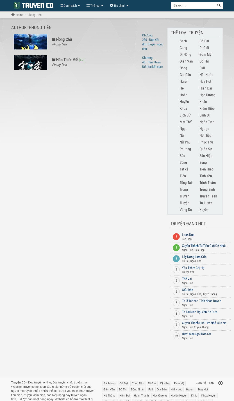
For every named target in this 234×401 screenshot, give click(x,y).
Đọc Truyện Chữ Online (33, 5)
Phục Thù (206, 142)
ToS (211, 383)
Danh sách (70, 5)
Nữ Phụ (185, 142)
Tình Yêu (206, 176)
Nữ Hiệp (205, 135)
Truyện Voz (188, 272)
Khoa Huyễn (208, 395)
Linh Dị (205, 115)
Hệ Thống (110, 395)
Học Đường (208, 95)
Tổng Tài (186, 183)
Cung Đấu (138, 383)
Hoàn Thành (141, 395)
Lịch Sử (185, 115)
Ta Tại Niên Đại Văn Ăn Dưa (199, 312)
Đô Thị (204, 61)
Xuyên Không (209, 294)
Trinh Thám (208, 183)
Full (202, 68)
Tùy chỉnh (119, 5)
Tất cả (184, 169)
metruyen (26, 390)
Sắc (182, 156)
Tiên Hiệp (207, 169)
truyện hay (80, 382)
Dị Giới (204, 48)
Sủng (203, 162)
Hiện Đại (206, 88)
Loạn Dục (188, 235)
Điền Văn (186, 61)
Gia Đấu (185, 75)
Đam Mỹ (205, 54)
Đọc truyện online (39, 382)
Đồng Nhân (137, 389)
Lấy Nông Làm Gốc (194, 257)
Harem (184, 81)
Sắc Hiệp (206, 156)
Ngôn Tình (207, 122)
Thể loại (94, 5)
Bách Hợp (110, 383)
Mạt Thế (186, 122)
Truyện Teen (208, 196)
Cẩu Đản (187, 290)
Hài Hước (206, 75)
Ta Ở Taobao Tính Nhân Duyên (201, 301)
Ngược (204, 129)
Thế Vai (187, 279)
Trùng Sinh (207, 189)
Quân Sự (206, 149)
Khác (203, 102)
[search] (219, 5)
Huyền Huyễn (179, 395)
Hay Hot (205, 81)
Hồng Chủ (64, 39)
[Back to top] (220, 383)
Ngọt (183, 129)
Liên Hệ (201, 383)
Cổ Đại (204, 41)
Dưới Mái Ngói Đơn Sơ (196, 334)
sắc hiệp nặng (56, 395)
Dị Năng (185, 54)
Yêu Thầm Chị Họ (193, 268)
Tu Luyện (206, 203)
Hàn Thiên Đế (66, 59)
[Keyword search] (193, 5)
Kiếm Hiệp (207, 108)
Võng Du (186, 210)
